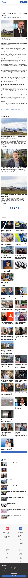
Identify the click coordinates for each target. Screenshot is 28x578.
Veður (21, 556)
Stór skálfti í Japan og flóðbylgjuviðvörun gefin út (16, 509)
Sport (7, 553)
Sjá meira (14, 452)
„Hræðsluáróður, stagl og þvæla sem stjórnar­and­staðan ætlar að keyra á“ (21, 257)
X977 (21, 560)
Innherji (20, 550)
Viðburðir (20, 554)
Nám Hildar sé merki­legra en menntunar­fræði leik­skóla (7, 394)
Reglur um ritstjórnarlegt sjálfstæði (7, 533)
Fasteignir (20, 552)
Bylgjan (21, 557)
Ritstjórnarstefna (21, 536)
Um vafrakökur (20, 543)
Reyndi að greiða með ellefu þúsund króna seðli (15, 515)
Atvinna (21, 553)
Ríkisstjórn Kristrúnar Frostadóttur (15, 109)
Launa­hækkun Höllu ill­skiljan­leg (13, 485)
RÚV (1, 53)
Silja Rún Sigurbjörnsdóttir (5, 17)
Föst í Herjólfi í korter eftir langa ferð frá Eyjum (15, 497)
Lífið (7, 554)
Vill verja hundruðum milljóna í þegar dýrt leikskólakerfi (6, 434)
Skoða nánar (3, 570)
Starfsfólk (20, 539)
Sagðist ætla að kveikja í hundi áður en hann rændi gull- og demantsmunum (7, 352)
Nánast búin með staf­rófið (21, 270)
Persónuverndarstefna (7, 535)
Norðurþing (7, 109)
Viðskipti (7, 552)
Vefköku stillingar (14, 573)
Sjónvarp (7, 557)
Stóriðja (2, 109)
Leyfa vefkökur (14, 575)
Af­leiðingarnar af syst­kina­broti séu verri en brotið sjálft (21, 338)
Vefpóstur (20, 542)
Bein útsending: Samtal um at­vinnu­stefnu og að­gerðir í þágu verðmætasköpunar (7, 338)
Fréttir (7, 550)
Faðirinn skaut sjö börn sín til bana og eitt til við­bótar (16, 491)
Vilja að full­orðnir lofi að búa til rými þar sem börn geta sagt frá (7, 324)
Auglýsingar (21, 534)
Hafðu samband (20, 535)
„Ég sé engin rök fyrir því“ (21, 393)
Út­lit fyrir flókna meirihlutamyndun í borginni (5, 284)
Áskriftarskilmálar (21, 538)
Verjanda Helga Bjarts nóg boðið (13, 462)
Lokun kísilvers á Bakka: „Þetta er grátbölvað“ (14, 167)
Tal (20, 561)
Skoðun (7, 556)
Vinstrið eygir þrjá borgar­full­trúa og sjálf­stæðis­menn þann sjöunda (21, 324)
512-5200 (21, 532)
